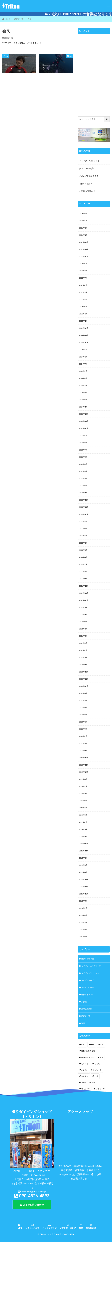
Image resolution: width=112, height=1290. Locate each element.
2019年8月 (84, 820)
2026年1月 (84, 236)
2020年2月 (84, 775)
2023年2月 (84, 502)
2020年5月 (84, 752)
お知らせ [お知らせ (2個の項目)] (84, 1111)
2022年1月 (84, 600)
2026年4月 (84, 214)
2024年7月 (84, 373)
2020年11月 (84, 707)
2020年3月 (84, 767)
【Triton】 (56, 1281)
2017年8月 (84, 949)
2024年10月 (84, 350)
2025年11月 (84, 252)
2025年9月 (84, 267)
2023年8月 (84, 456)
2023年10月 (84, 441)
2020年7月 (84, 737)
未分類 (84, 1048)
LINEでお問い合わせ (32, 1252)
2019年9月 (84, 813)
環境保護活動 (87, 1055)
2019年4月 (84, 851)
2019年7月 (84, 828)
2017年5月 (84, 972)
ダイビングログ (88, 1025)
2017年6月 (84, 964)
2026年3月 (84, 221)
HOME (7, 19)
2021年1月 (84, 691)
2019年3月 (84, 858)
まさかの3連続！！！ (89, 176)
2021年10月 (84, 623)
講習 (83, 1070)
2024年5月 (84, 388)
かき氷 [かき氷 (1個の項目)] (84, 1117)
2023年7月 (84, 464)
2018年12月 (84, 881)
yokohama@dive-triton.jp (33, 1238)
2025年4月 (84, 305)
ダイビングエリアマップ (92, 1010)
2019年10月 (84, 805)
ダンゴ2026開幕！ (87, 168)
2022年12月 (84, 517)
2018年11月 (84, 889)
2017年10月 (84, 934)
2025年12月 (84, 244)
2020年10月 (84, 714)
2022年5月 (84, 570)
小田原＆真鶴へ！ (87, 191)
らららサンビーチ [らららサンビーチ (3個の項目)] (88, 1130)
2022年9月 (84, 540)
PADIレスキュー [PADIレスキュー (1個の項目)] (87, 1105)
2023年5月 (84, 479)
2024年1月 (84, 418)
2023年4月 (84, 487)
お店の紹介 (91, 1273)
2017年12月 (84, 919)
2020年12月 (84, 699)
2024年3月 (84, 403)
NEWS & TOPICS (89, 1002)
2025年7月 (84, 282)
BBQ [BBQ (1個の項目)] (83, 1092)
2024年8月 (84, 365)
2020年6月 (84, 745)
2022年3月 (84, 585)
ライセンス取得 (32, 1273)
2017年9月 (84, 942)
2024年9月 (84, 358)
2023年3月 (84, 494)
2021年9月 (84, 631)
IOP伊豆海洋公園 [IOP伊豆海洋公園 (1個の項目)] (88, 1098)
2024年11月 (84, 343)
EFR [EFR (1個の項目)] (92, 1092)
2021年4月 (84, 669)
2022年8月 (84, 547)
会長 (29, 19)
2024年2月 (84, 411)
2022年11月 (84, 525)
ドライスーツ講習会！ (89, 161)
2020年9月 (84, 722)
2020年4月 (84, 760)
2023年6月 (84, 471)
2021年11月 (84, 616)
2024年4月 (84, 396)
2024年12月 (84, 335)
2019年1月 (84, 873)
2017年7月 (84, 957)
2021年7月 (84, 646)
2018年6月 (84, 896)
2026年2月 (84, 229)
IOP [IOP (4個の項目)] (101, 1092)
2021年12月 (84, 608)
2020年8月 (84, 729)
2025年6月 (84, 289)
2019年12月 (84, 790)
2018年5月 (84, 904)
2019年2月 (84, 866)
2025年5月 (84, 297)
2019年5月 (84, 843)
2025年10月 (84, 259)
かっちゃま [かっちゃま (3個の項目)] (97, 1117)
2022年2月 (84, 593)
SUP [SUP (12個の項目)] (101, 1105)
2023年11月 (84, 434)
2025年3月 (84, 312)
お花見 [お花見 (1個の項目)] (97, 1111)
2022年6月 (84, 563)
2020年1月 (84, 782)
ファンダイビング (68, 1273)
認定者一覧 (18, 19)
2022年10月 (84, 532)
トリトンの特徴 (88, 1032)
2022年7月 (84, 555)
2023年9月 (84, 449)
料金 (81, 1273)
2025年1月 (84, 327)
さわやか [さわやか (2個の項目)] (84, 1124)
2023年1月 (84, 509)
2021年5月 (84, 661)
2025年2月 (84, 320)
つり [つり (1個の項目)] (96, 1124)
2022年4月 (84, 578)
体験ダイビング (88, 1040)
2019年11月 (84, 798)
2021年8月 (84, 638)
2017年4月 (84, 980)
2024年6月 (84, 380)
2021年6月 (84, 654)
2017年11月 (84, 927)
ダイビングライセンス (91, 1017)
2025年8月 (84, 274)
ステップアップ (49, 1273)
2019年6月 (84, 836)
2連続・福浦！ (85, 183)
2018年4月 (84, 911)
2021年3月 (84, 676)
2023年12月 (84, 426)
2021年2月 (84, 684)
